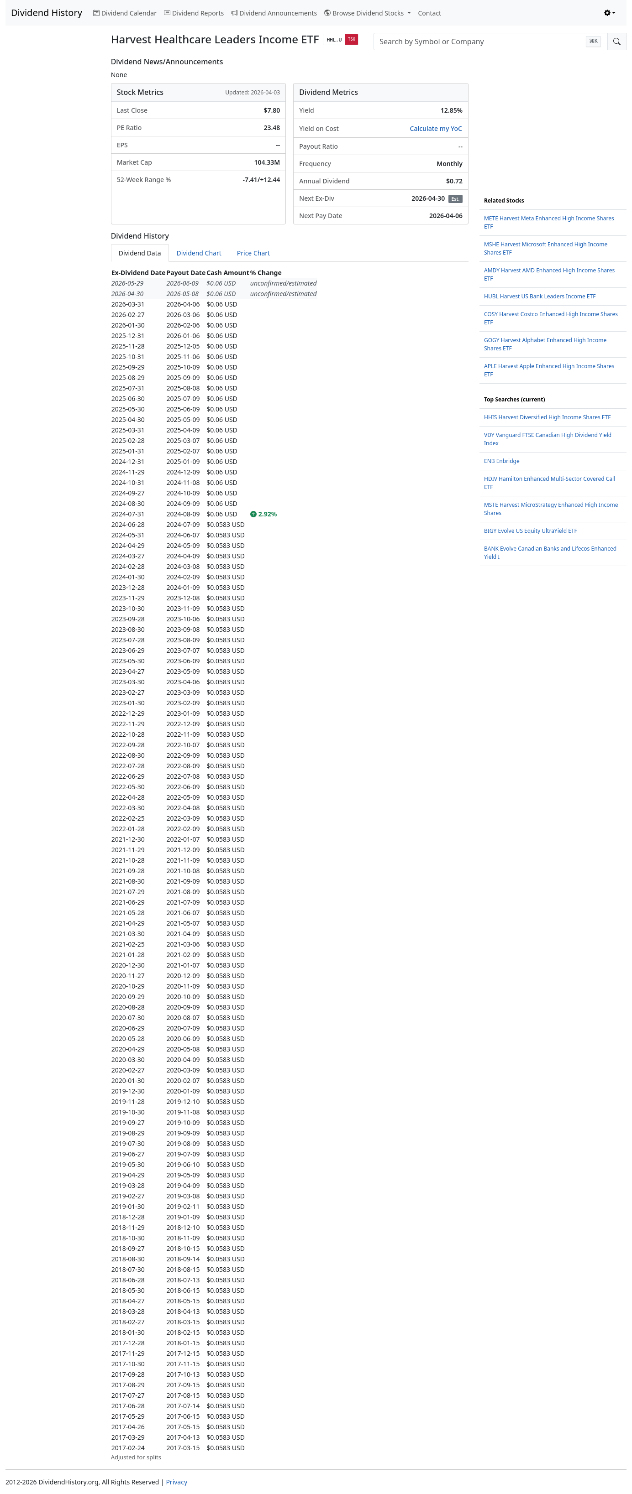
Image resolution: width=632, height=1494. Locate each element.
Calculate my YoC (436, 128)
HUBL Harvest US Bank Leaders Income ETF (539, 296)
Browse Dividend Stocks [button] (365, 13)
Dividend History (46, 12)
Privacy (176, 1482)
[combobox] (491, 41)
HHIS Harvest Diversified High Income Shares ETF (547, 417)
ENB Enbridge (502, 461)
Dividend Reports (194, 13)
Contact (430, 13)
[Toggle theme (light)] (610, 13)
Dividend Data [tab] (140, 253)
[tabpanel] (290, 864)
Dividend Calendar (125, 13)
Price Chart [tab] (253, 253)
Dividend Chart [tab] (199, 253)
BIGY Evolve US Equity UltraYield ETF (530, 531)
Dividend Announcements (274, 13)
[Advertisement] (52, 194)
